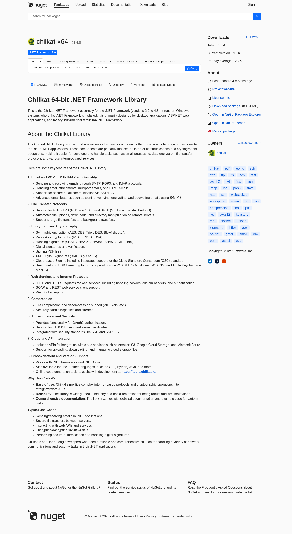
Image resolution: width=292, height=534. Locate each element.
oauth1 (215, 234)
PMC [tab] (50, 61)
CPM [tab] (90, 61)
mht (213, 221)
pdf (227, 168)
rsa (225, 188)
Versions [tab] (138, 85)
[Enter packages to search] (140, 16)
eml (255, 234)
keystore (242, 214)
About (116, 516)
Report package (224, 131)
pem (213, 240)
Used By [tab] (116, 85)
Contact (35, 482)
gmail (230, 234)
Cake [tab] (173, 61)
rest (253, 175)
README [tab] (39, 85)
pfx (247, 208)
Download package (226, 106)
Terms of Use (133, 516)
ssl (223, 194)
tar (247, 201)
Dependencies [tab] (91, 85)
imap (213, 188)
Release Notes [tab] (163, 85)
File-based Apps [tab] (154, 61)
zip (256, 201)
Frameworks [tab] (63, 85)
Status (114, 482)
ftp (223, 175)
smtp (249, 188)
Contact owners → (249, 142)
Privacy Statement (159, 516)
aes (245, 227)
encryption (217, 201)
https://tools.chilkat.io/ (139, 371)
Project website (223, 89)
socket (226, 221)
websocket (239, 194)
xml (237, 208)
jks (212, 214)
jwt (228, 181)
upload (241, 221)
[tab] (61, 4)
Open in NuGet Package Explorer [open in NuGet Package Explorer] (236, 114)
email (243, 234)
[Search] (257, 16)
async (239, 168)
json (250, 181)
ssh (252, 168)
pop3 (237, 188)
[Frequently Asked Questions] (191, 482)
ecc (238, 240)
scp (242, 175)
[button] (192, 68)
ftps (238, 181)
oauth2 (215, 181)
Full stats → (253, 37)
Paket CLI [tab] (105, 61)
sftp (212, 175)
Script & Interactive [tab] (128, 61)
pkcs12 (225, 214)
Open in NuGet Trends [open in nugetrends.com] (228, 123)
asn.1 (226, 240)
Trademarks (184, 516)
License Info (221, 97)
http (213, 194)
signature (217, 227)
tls (232, 175)
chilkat (221, 153)
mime (235, 201)
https (232, 227)
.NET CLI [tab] (35, 61)
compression (219, 208)
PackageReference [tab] (70, 61)
